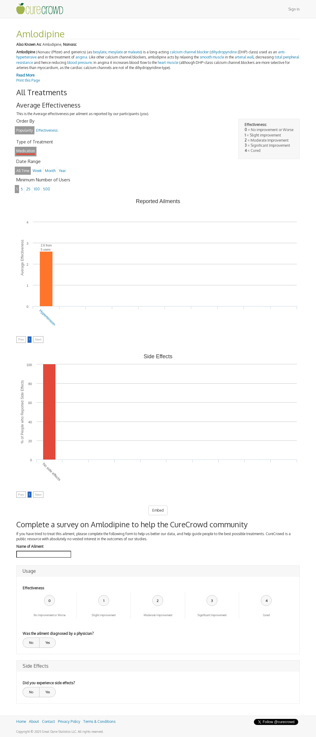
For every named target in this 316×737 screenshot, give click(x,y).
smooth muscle (212, 57)
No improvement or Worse (49, 615)
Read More (25, 75)
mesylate (115, 52)
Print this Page (28, 80)
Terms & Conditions (99, 721)
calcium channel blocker (189, 52)
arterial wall (244, 57)
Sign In (294, 9)
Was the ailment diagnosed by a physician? (58, 633)
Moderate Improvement (158, 615)
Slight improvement (103, 615)
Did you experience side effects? (49, 683)
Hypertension (47, 318)
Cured (266, 615)
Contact (48, 721)
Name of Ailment (29, 546)
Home (21, 721)
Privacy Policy (69, 721)
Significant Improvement (212, 615)
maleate (134, 52)
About (34, 721)
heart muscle (168, 62)
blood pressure (79, 62)
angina (81, 57)
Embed (158, 510)
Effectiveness (33, 588)
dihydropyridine (224, 52)
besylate (99, 52)
